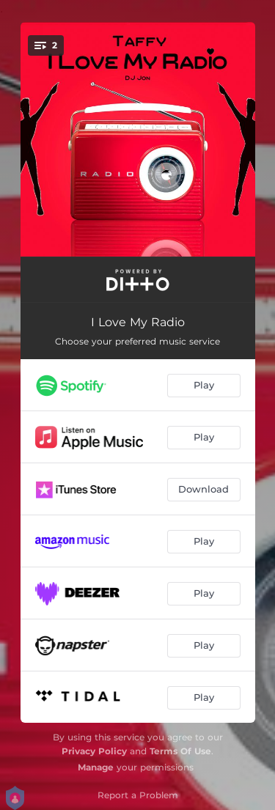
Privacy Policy (94, 750)
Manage (96, 767)
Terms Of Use (180, 750)
